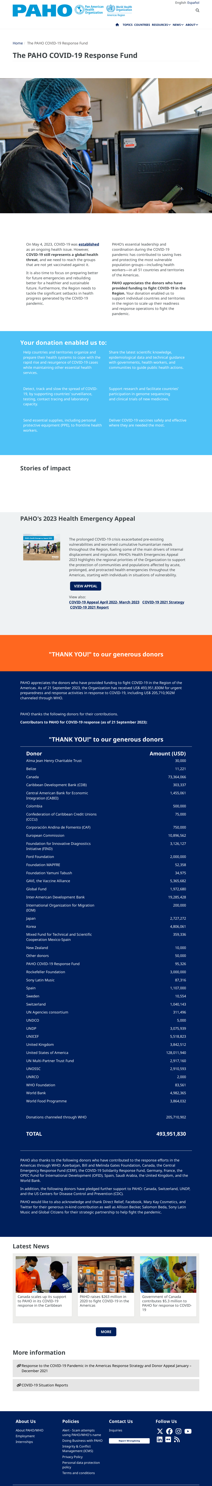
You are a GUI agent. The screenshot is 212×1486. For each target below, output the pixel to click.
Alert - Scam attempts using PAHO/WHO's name (81, 1432)
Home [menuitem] (117, 25)
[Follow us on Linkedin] (159, 1440)
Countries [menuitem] (142, 25)
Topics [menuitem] (128, 25)
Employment (25, 1436)
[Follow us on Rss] (177, 1440)
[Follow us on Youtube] (188, 1432)
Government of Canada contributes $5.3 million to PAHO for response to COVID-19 (167, 1303)
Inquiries (115, 1430)
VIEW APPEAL (85, 586)
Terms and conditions (78, 1473)
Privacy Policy (72, 1457)
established (89, 244)
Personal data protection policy (81, 1464)
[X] (160, 1432)
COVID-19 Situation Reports (45, 1385)
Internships (24, 1442)
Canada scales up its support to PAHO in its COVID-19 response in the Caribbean (42, 1300)
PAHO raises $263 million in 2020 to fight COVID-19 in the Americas (104, 1300)
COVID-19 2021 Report (89, 607)
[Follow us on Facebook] (169, 1432)
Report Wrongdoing (129, 1440)
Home (18, 43)
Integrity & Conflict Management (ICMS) (77, 1448)
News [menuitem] (177, 25)
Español (193, 2)
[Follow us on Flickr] (168, 1440)
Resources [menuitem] (160, 25)
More (106, 1331)
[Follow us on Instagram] (178, 1432)
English (180, 2)
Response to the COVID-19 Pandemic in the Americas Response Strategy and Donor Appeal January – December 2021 (106, 1368)
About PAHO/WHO (29, 1430)
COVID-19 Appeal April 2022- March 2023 (104, 602)
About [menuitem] (190, 25)
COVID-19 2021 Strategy (163, 602)
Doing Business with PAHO (82, 1440)
